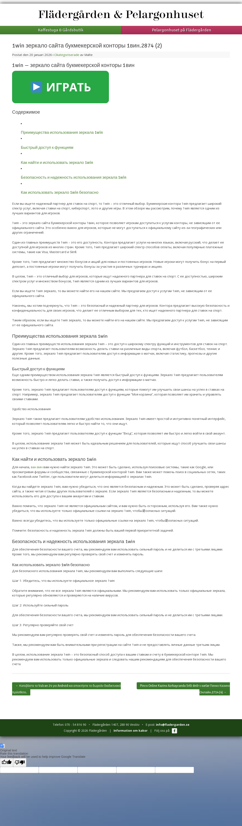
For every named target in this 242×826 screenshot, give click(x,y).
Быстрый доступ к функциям (47, 147)
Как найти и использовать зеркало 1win (57, 162)
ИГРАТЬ (61, 87)
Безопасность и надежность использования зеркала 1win (73, 177)
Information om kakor (130, 730)
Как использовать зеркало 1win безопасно (59, 192)
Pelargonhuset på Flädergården (181, 30)
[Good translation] (6, 762)
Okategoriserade (66, 55)
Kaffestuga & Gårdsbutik (60, 30)
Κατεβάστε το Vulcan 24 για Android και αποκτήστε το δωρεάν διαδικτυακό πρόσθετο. (66, 689)
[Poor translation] (19, 762)
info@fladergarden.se (172, 725)
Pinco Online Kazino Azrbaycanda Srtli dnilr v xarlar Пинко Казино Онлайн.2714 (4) (185, 689)
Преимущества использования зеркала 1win (62, 132)
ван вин (37, 467)
